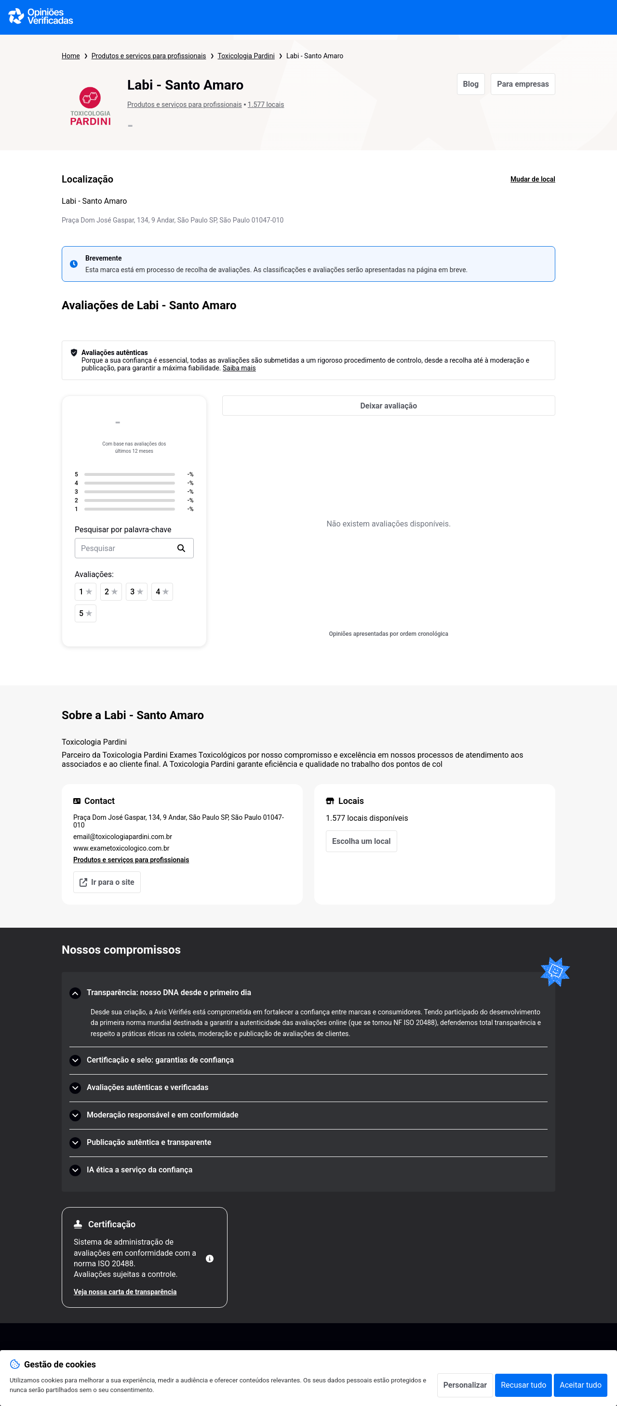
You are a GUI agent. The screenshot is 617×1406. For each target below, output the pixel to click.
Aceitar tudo (581, 1385)
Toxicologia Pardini (246, 56)
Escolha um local (361, 841)
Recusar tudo (523, 1385)
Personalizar (465, 1385)
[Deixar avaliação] (388, 405)
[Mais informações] (209, 1258)
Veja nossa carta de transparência (125, 1292)
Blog (471, 84)
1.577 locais (266, 104)
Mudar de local (532, 179)
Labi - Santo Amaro (314, 56)
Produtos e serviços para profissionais (149, 56)
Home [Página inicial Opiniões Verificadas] (71, 56)
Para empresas (523, 84)
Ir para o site (107, 882)
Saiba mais (239, 368)
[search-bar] (134, 548)
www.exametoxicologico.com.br (121, 848)
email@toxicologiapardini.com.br (122, 837)
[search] (181, 548)
